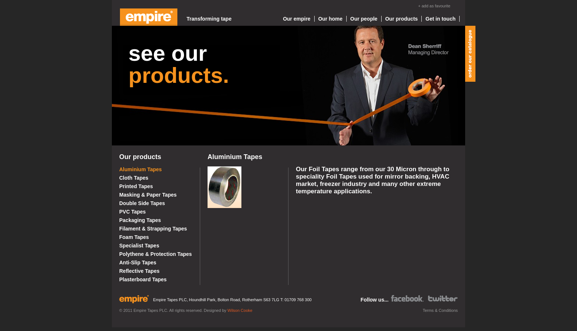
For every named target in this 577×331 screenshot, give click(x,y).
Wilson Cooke (239, 310)
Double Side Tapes (142, 203)
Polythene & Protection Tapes (155, 254)
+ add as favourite (434, 6)
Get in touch (440, 19)
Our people (364, 19)
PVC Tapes (132, 212)
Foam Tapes (134, 237)
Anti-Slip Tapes (137, 262)
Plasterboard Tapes (143, 279)
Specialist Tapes (139, 246)
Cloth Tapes (133, 178)
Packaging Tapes (140, 220)
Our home (330, 19)
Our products (401, 19)
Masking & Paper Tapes (148, 195)
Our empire (297, 19)
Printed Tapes (136, 186)
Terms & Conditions (440, 310)
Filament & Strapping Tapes (153, 229)
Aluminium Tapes (140, 169)
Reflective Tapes (139, 271)
